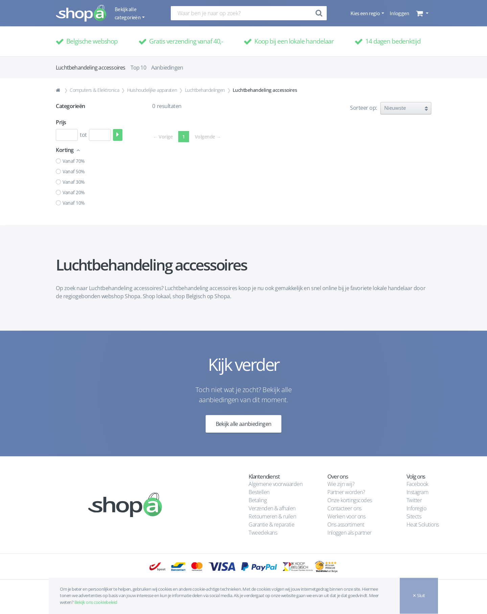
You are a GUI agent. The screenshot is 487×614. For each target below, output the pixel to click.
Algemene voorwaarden (275, 484)
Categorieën (70, 106)
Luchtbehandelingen (205, 90)
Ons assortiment (345, 524)
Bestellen (259, 492)
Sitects (414, 516)
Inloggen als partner (349, 532)
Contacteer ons (344, 508)
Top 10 (138, 67)
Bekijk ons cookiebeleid (95, 602)
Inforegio (417, 508)
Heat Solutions (423, 524)
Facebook (417, 484)
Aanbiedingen (167, 67)
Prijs (61, 122)
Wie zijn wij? (340, 484)
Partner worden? (346, 492)
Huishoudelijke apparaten (152, 90)
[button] (421, 13)
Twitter (414, 500)
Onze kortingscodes (349, 500)
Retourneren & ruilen (272, 516)
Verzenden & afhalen (272, 508)
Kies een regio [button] (365, 13)
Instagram (417, 492)
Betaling (257, 500)
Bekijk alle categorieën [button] (128, 13)
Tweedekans (263, 532)
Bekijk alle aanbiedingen (244, 424)
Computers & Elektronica (94, 90)
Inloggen (399, 13)
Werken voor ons (346, 516)
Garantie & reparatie (271, 524)
